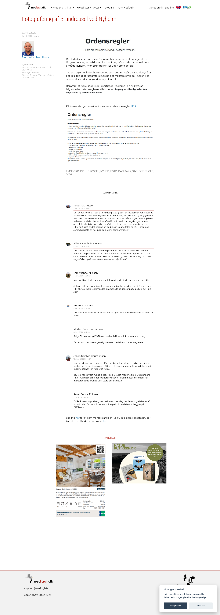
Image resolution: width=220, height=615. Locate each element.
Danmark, (125, 171)
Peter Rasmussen (83, 205)
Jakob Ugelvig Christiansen (89, 356)
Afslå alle (201, 605)
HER (133, 106)
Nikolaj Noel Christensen (88, 243)
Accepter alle (175, 605)
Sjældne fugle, (143, 171)
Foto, (114, 171)
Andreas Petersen (84, 305)
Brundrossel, (90, 171)
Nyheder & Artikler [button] (61, 7)
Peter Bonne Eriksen (85, 394)
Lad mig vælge (199, 597)
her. (105, 421)
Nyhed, (105, 171)
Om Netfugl (126, 7)
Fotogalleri (109, 7)
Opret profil (156, 7)
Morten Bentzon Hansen (88, 329)
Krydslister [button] (83, 7)
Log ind (169, 7)
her (78, 417)
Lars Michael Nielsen (85, 273)
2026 (69, 174)
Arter (96, 7)
